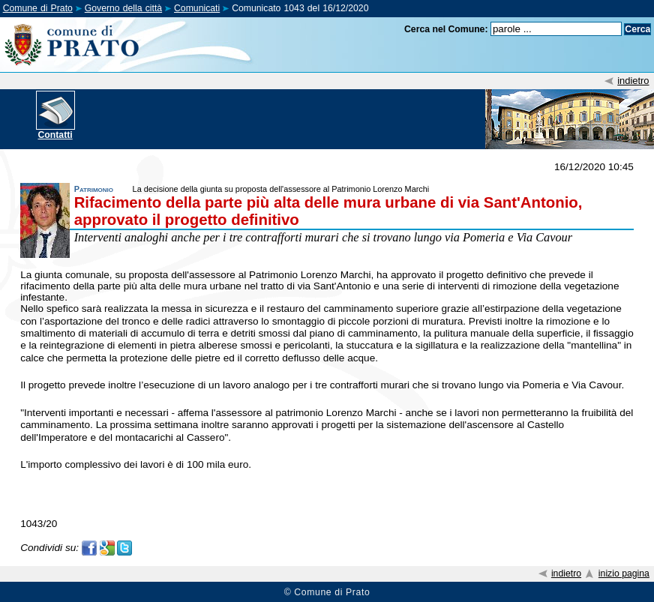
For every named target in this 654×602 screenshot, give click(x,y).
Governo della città (123, 8)
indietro (633, 80)
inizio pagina (624, 573)
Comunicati (197, 8)
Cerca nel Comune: (446, 29)
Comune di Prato (38, 8)
